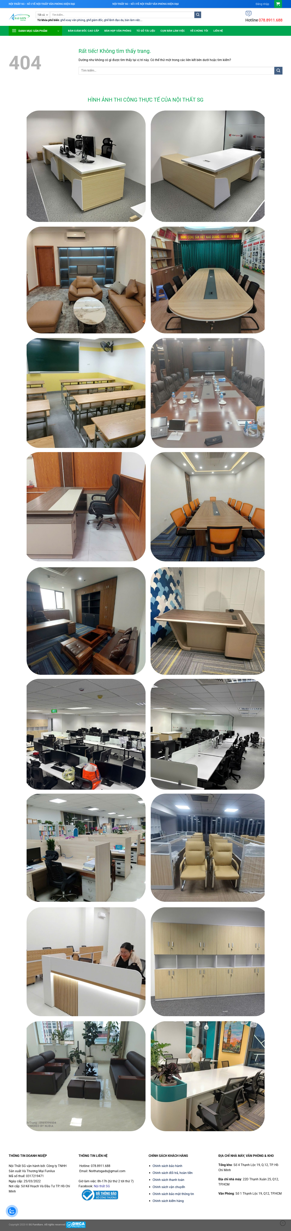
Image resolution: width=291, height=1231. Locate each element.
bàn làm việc (132, 20)
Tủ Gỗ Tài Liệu (145, 30)
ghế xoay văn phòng (72, 20)
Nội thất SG (102, 1186)
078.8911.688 (270, 20)
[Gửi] (197, 15)
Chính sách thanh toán (168, 1180)
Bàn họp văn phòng (117, 30)
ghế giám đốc (94, 20)
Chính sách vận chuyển (169, 1187)
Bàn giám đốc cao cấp (83, 30)
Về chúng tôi (199, 30)
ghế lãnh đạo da (114, 20)
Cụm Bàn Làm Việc (172, 30)
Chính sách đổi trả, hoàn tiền (173, 1173)
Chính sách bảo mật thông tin (173, 1194)
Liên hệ (218, 30)
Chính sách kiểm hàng (168, 1201)
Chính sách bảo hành (167, 1166)
